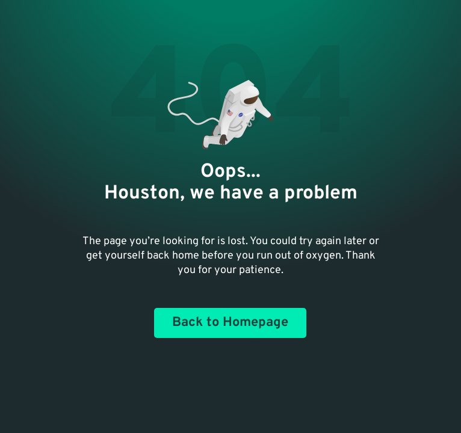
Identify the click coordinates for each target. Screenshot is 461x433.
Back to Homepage (230, 323)
